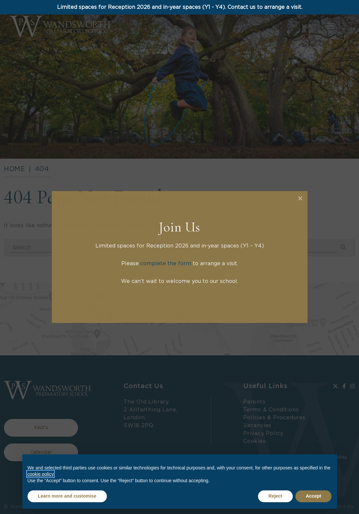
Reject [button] (275, 496)
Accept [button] (313, 496)
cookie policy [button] (40, 474)
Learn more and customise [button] (67, 496)
